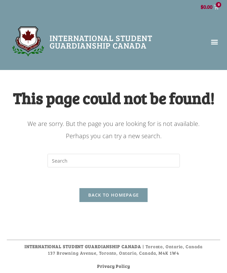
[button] (214, 41)
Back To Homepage (113, 195)
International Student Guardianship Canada (101, 41)
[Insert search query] (114, 160)
